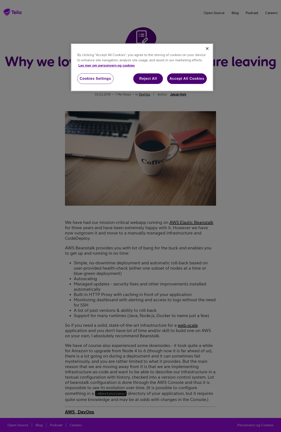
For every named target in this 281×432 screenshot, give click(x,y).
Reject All (148, 78)
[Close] (207, 48)
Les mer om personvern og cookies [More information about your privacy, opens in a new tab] (106, 65)
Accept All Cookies (186, 78)
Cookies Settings (95, 78)
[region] (142, 67)
